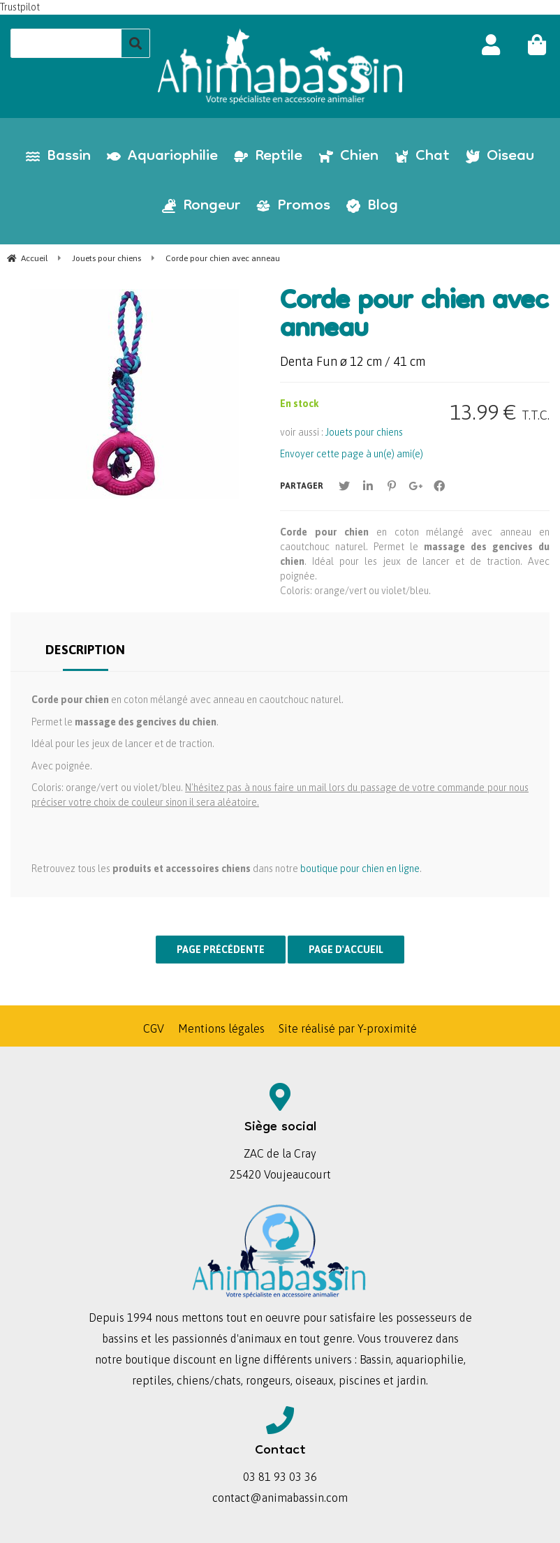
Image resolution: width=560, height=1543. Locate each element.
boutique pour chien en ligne (360, 868)
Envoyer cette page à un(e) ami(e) (351, 453)
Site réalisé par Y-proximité (348, 1028)
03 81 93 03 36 (280, 1476)
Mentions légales (221, 1028)
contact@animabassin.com (280, 1497)
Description (85, 649)
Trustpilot (20, 7)
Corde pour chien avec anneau (414, 317)
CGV (153, 1028)
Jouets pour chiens (364, 432)
